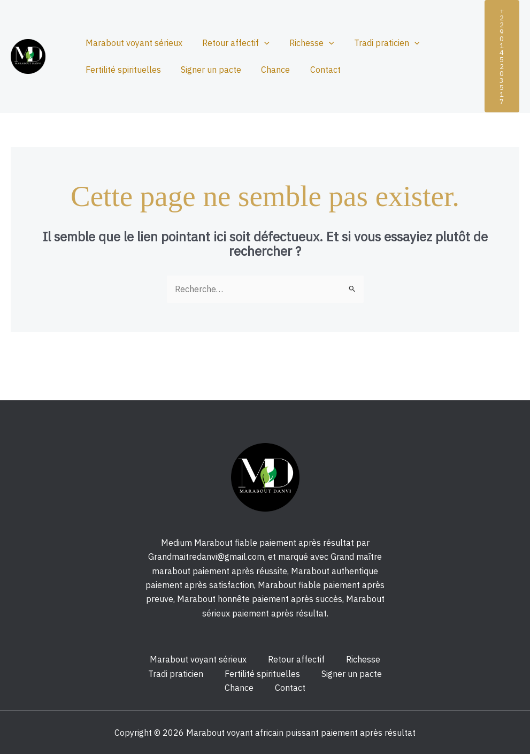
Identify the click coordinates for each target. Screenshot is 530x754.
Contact (315, 69)
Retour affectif (231, 42)
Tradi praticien (377, 42)
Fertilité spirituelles (121, 69)
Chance (268, 69)
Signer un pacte (206, 69)
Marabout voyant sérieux (132, 42)
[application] (260, 42)
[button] (502, 56)
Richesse (304, 42)
